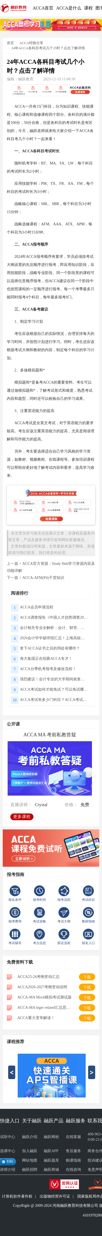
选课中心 (7, 1151)
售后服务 (73, 1151)
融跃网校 (51, 1137)
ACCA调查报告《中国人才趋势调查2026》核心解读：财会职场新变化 (54, 617)
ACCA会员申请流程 (36, 607)
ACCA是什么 (68, 8)
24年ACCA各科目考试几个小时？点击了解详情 (48, 48)
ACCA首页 (43, 8)
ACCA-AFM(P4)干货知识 (43, 578)
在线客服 (73, 1137)
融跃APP (51, 1151)
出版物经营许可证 (55, 1196)
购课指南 (73, 1160)
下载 (87, 977)
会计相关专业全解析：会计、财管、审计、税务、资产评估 (54, 628)
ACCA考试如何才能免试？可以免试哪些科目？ (54, 689)
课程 (88, 8)
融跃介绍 (29, 1137)
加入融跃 (29, 1151)
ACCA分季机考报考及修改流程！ (48, 669)
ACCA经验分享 (31, 43)
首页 (10, 43)
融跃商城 (51, 1170)
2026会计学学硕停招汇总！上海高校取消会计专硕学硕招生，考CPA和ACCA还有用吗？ (54, 638)
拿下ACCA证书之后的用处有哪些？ (50, 648)
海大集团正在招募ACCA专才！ (46, 659)
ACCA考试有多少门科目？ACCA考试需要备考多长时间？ (54, 700)
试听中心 (7, 1137)
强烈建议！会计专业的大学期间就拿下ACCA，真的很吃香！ (54, 679)
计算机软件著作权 (17, 1196)
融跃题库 (51, 1160)
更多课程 (21, 816)
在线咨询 (73, 1170)
